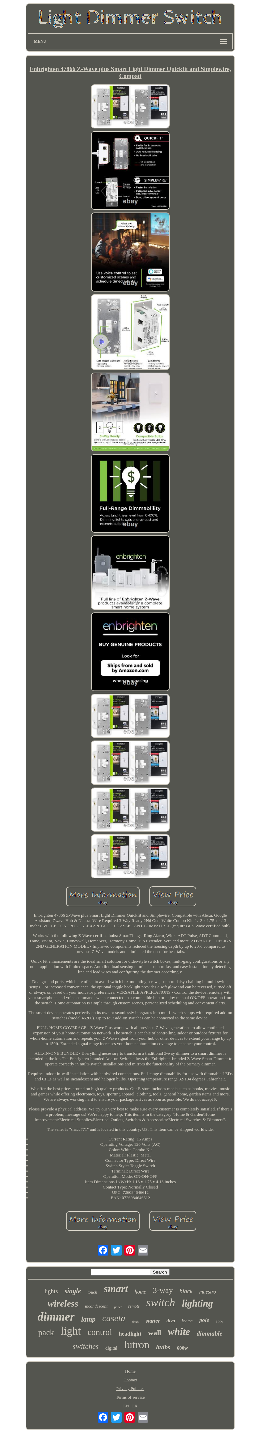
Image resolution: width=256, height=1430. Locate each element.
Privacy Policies (130, 1388)
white (179, 1331)
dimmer (56, 1316)
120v (219, 1322)
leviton (187, 1321)
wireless (63, 1303)
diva (170, 1320)
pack (46, 1332)
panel (118, 1307)
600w (182, 1348)
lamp (88, 1319)
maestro (207, 1292)
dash (135, 1322)
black (185, 1291)
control (100, 1332)
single (73, 1291)
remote (134, 1306)
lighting (197, 1303)
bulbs (163, 1347)
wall (154, 1333)
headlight (130, 1334)
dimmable (209, 1333)
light (71, 1331)
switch (160, 1302)
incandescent (96, 1306)
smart (116, 1289)
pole (204, 1320)
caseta (113, 1318)
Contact (130, 1379)
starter (152, 1321)
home (140, 1292)
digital (111, 1348)
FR (135, 1405)
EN (126, 1405)
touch (92, 1292)
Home (130, 1371)
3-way (163, 1290)
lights (51, 1291)
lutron (136, 1345)
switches (86, 1346)
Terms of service (130, 1397)
